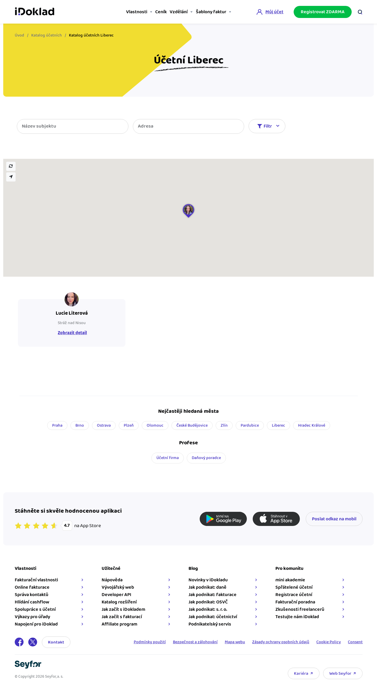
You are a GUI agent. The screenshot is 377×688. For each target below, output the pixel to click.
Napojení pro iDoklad (36, 624)
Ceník (154, 12)
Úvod (19, 35)
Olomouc (155, 425)
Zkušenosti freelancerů (299, 609)
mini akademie (290, 580)
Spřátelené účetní (293, 587)
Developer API (116, 594)
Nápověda (112, 580)
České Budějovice (192, 425)
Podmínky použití (147, 642)
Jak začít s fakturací (122, 617)
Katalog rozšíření (119, 602)
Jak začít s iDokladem (123, 609)
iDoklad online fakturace (34, 11)
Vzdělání (175, 12)
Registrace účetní (293, 594)
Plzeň (129, 425)
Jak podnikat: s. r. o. (207, 609)
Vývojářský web (118, 587)
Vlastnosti (127, 12)
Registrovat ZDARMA (323, 11)
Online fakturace (32, 587)
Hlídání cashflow (32, 602)
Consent (355, 642)
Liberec (278, 425)
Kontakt (56, 642)
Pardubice (250, 425)
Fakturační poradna (295, 602)
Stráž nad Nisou (71, 323)
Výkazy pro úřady (32, 617)
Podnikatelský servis (209, 624)
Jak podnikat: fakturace (212, 594)
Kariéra (301, 673)
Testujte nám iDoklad (297, 617)
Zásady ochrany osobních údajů (279, 642)
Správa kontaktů (31, 594)
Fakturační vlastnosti (36, 580)
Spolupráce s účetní (35, 609)
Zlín (224, 425)
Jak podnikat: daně (207, 587)
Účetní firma (167, 458)
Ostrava (104, 425)
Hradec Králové (311, 425)
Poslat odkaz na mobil (334, 519)
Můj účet (274, 11)
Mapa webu (233, 642)
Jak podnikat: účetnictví (212, 617)
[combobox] (188, 126)
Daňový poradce (206, 458)
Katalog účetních (46, 35)
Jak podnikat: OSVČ (208, 602)
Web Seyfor (340, 673)
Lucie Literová (71, 313)
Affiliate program (119, 624)
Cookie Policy (328, 642)
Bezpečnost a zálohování (193, 642)
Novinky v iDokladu (208, 580)
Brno (79, 425)
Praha (57, 425)
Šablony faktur (209, 12)
